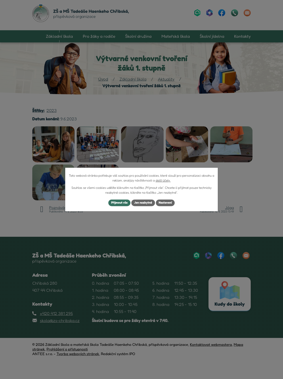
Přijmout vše (118, 203)
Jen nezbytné (143, 203)
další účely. (162, 180)
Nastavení (167, 203)
